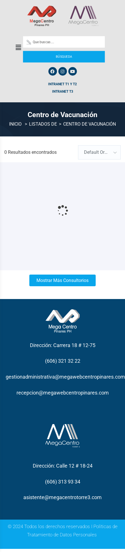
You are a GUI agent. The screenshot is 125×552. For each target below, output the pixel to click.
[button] (18, 47)
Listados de (43, 124)
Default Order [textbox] (97, 152)
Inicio (15, 124)
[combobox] (99, 152)
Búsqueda (64, 56)
